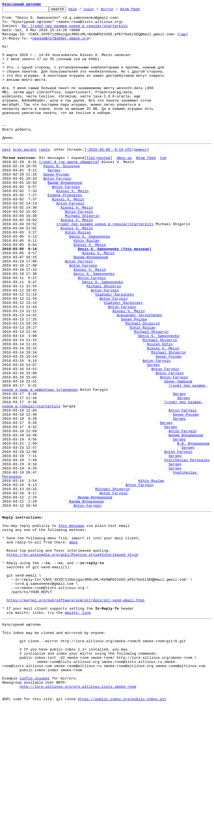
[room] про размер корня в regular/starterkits (104, 266)
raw (182, 39)
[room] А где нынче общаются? (69, 191)
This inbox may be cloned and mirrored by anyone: (54, 753)
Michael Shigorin (82, 256)
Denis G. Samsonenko (89, 280)
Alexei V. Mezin (72, 226)
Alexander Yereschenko (139, 375)
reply (44, 176)
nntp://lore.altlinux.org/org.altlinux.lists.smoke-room (77, 818)
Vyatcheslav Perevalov (187, 549)
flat (90, 186)
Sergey (54, 201)
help (81, 10)
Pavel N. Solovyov (61, 196)
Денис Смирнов (178, 454)
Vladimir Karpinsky (114, 350)
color (97, 10)
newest (140, 176)
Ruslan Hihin (160, 410)
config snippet (34, 808)
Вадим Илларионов (65, 216)
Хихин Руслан (56, 206)
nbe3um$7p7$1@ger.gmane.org (60, 44)
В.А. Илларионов (193, 529)
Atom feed (138, 10)
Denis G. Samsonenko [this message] (114, 295)
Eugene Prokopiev (65, 231)
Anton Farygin (57, 211)
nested (103, 186)
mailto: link (78, 730)
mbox (73, 646)
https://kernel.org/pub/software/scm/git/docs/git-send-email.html (76, 715)
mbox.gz (124, 186)
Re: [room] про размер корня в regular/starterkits (74, 29)
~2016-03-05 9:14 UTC (109, 176)
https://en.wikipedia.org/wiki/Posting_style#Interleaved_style (72, 661)
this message (71, 626)
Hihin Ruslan (78, 276)
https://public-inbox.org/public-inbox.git (122, 832)
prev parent (25, 176)
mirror (115, 10)
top (163, 186)
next (6, 176)
